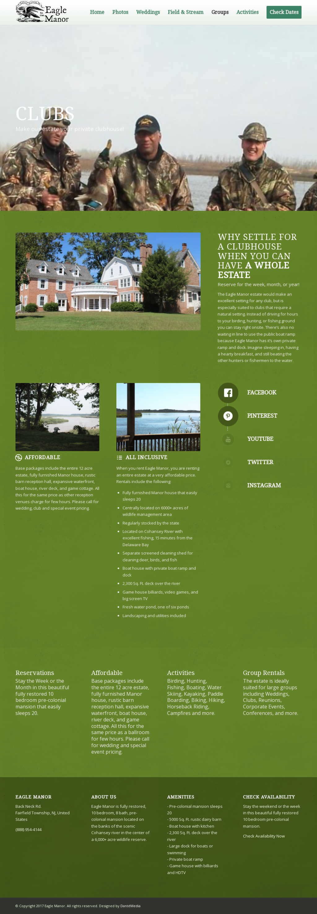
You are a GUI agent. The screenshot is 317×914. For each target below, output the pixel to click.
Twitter (260, 462)
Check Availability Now (264, 836)
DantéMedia (130, 905)
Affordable (107, 673)
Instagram (264, 485)
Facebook (261, 392)
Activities (181, 673)
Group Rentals (264, 673)
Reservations (34, 673)
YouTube (260, 439)
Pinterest (262, 415)
